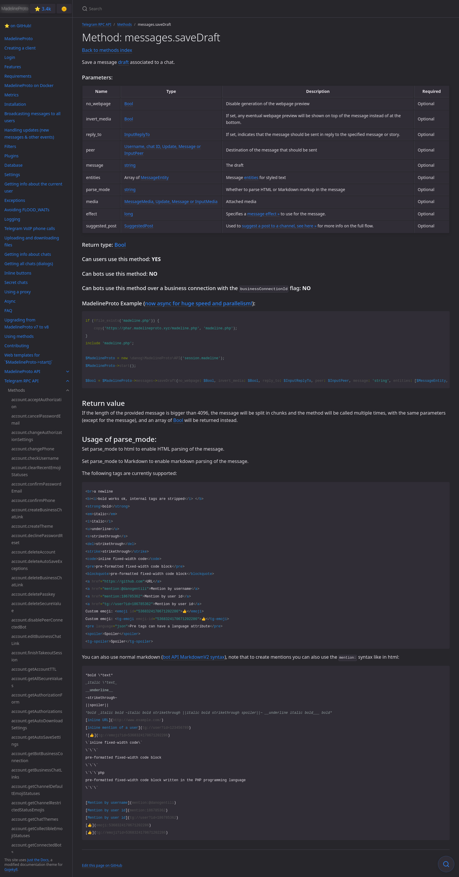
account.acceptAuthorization (36, 403)
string (130, 165)
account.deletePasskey (33, 594)
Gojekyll (11, 869)
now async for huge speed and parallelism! (198, 302)
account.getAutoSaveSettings (36, 740)
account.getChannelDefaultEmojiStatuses (37, 790)
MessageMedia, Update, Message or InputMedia (170, 201)
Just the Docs (38, 859)
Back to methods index (107, 50)
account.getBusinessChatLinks (36, 773)
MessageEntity (155, 177)
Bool (128, 103)
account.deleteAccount (33, 552)
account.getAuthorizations (36, 711)
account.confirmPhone (33, 500)
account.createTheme (32, 526)
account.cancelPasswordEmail (36, 419)
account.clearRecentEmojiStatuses (36, 471)
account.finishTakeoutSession (36, 656)
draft (123, 62)
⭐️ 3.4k (43, 9)
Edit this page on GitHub (102, 864)
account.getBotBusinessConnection (37, 757)
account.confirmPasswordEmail (36, 487)
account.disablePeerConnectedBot (37, 623)
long (128, 214)
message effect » (263, 214)
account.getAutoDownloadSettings (37, 724)
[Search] (151, 8)
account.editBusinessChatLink (36, 640)
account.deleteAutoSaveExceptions (36, 564)
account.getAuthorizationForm (36, 698)
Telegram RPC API (96, 24)
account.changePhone (32, 449)
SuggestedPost (138, 226)
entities (251, 177)
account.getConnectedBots (36, 848)
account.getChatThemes (34, 819)
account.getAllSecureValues (36, 682)
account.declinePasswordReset (37, 539)
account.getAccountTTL (33, 669)
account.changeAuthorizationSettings (36, 436)
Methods (124, 24)
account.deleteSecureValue (36, 607)
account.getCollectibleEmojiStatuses (37, 832)
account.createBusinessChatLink (36, 513)
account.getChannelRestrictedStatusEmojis (36, 806)
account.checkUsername (35, 458)
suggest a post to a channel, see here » (279, 226)
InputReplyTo (137, 134)
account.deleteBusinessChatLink (36, 581)
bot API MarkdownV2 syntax (194, 656)
